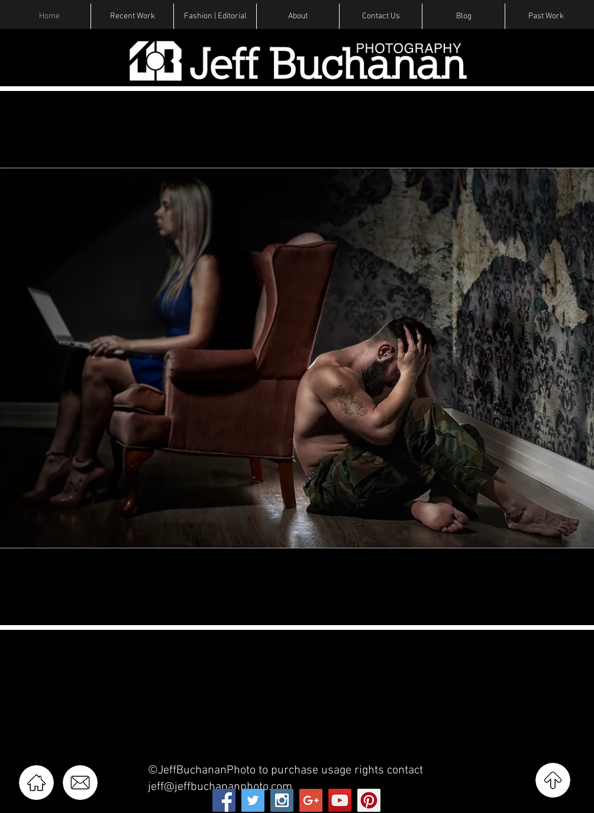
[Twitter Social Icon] (252, 800)
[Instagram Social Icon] (281, 800)
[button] (132, 16)
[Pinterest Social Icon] (368, 800)
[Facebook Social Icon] (223, 800)
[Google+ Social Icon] (310, 800)
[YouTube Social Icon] (339, 800)
